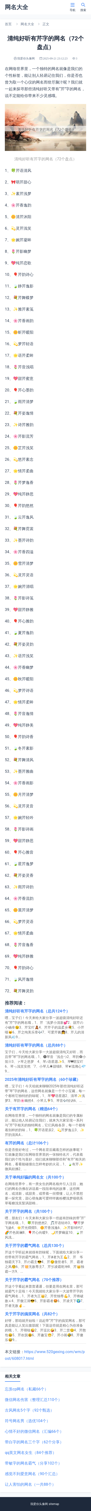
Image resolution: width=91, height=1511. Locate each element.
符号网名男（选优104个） (27, 1421)
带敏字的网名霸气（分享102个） (33, 1463)
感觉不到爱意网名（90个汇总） (32, 1474)
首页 (8, 24)
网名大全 (27, 24)
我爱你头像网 (39, 1504)
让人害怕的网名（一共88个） (30, 1484)
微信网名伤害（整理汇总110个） (33, 1399)
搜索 (83, 7)
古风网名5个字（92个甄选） (29, 1410)
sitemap (54, 1504)
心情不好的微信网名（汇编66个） (34, 1431)
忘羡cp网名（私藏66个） (26, 1389)
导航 (72, 7)
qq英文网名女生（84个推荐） (30, 1452)
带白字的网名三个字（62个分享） (34, 1442)
